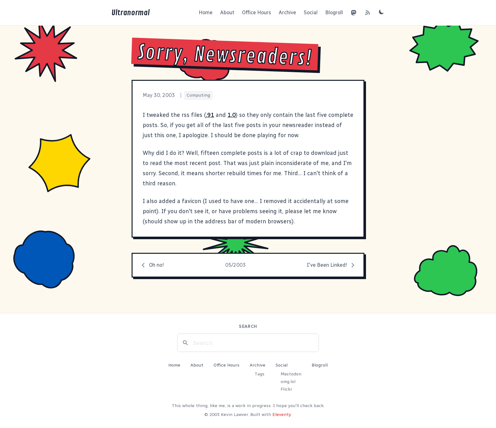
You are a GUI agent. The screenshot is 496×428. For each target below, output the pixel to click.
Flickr (286, 389)
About (227, 13)
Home (206, 13)
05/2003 (235, 265)
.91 (210, 115)
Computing (198, 95)
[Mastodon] (353, 13)
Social (311, 13)
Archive (287, 13)
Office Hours (256, 13)
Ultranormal (130, 12)
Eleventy (281, 414)
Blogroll (334, 13)
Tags (259, 374)
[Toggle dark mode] (381, 12)
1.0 (231, 115)
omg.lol (288, 381)
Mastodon (291, 374)
